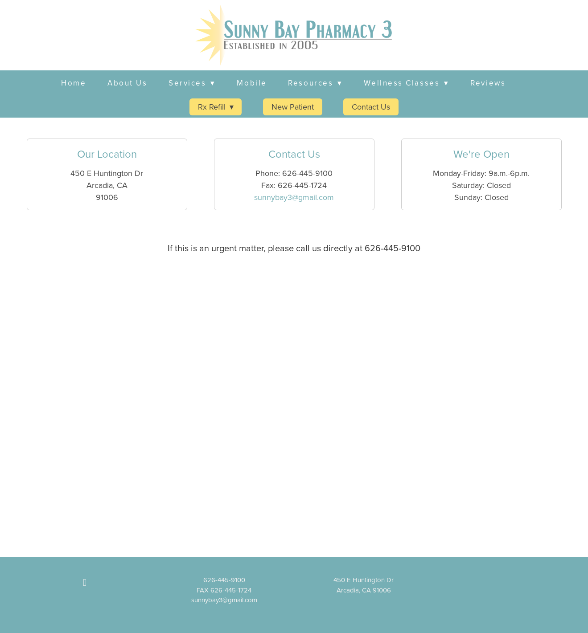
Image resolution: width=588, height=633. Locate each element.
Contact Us (371, 106)
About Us (127, 83)
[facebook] (85, 582)
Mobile (252, 83)
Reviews (488, 83)
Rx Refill (216, 106)
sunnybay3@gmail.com (294, 197)
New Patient (292, 106)
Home (73, 83)
